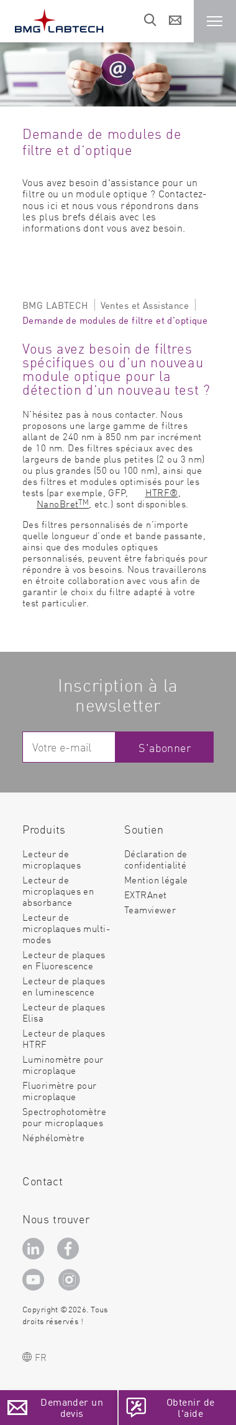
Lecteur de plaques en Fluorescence (64, 959)
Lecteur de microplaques (51, 859)
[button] (215, 21)
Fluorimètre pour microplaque (59, 1090)
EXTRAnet (145, 894)
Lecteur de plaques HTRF (64, 1038)
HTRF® (161, 492)
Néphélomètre (53, 1137)
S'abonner (164, 747)
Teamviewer (150, 909)
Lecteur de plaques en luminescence (64, 986)
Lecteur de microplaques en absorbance (58, 890)
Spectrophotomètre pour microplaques (64, 1116)
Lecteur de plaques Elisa (64, 1012)
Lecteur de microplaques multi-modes (66, 928)
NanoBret (63, 503)
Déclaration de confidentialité (156, 859)
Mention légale (156, 879)
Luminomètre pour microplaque (63, 1064)
